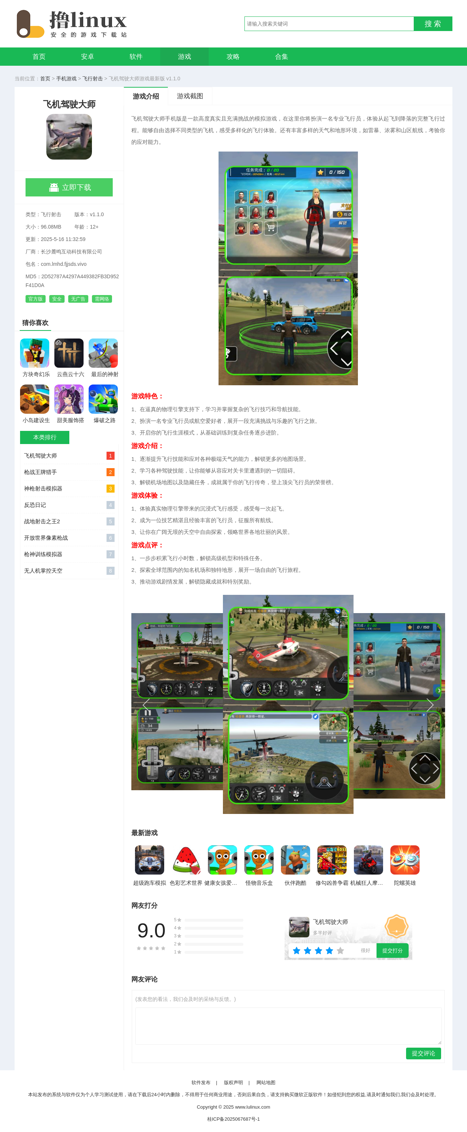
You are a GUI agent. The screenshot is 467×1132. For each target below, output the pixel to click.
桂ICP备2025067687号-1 (233, 1119)
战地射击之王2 (69, 521)
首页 (39, 56)
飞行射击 (92, 78)
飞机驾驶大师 (69, 456)
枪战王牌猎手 (69, 472)
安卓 (87, 56)
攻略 (233, 56)
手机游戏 (66, 78)
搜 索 (433, 24)
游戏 (184, 56)
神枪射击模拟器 (69, 489)
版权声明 (233, 1082)
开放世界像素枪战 (69, 538)
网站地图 (265, 1082)
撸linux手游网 (98, 24)
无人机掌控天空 (69, 571)
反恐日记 (69, 505)
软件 (136, 56)
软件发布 (201, 1082)
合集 (281, 56)
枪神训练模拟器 (69, 554)
